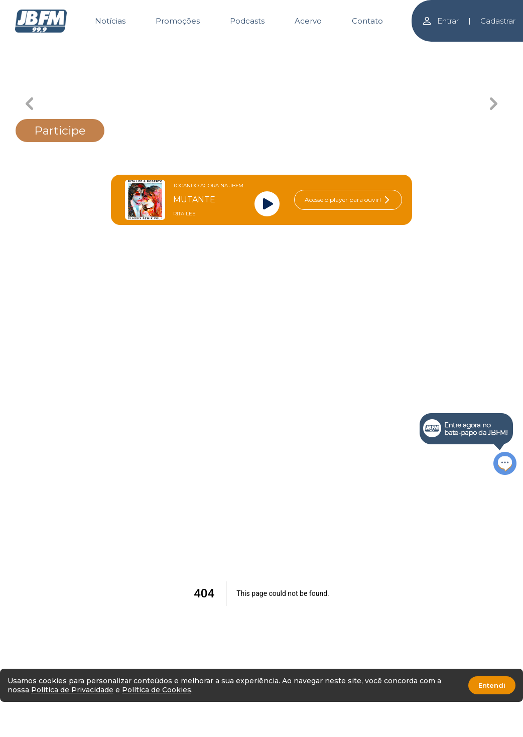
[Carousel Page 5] (370, 49)
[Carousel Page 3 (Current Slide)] (225, 49)
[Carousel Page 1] (79, 49)
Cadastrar (497, 21)
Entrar (440, 21)
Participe (60, 131)
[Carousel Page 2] (152, 49)
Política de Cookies (156, 689)
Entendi (491, 685)
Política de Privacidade (72, 689)
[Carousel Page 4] (298, 49)
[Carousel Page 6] (443, 49)
